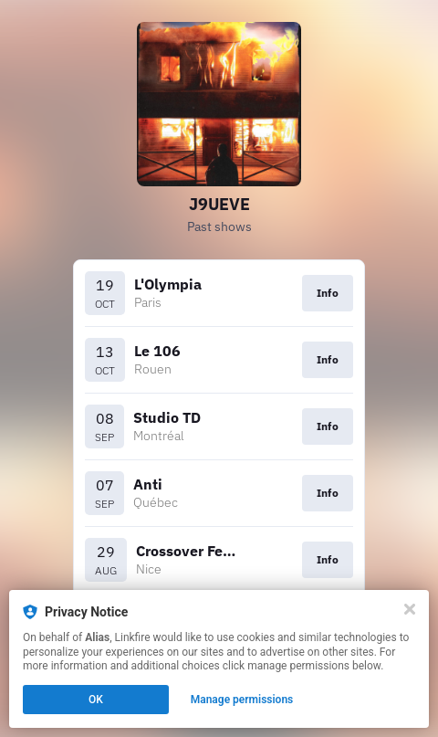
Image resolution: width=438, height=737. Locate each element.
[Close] (409, 609)
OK (96, 699)
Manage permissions (242, 699)
